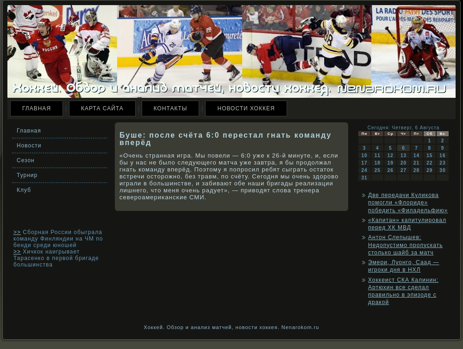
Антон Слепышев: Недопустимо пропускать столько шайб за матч (405, 245)
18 (378, 162)
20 (403, 162)
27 (403, 170)
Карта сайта (102, 108)
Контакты (171, 108)
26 (391, 170)
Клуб (24, 190)
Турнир (27, 175)
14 (416, 155)
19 (391, 162)
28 (416, 170)
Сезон (26, 160)
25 (378, 170)
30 (442, 170)
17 (365, 162)
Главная (36, 108)
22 (429, 162)
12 (391, 155)
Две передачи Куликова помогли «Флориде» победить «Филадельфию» (408, 203)
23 (442, 162)
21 (416, 162)
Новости (29, 145)
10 (365, 155)
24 (365, 170)
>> (17, 232)
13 (403, 155)
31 (365, 177)
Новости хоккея (246, 108)
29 (429, 170)
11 (378, 155)
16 (442, 155)
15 (429, 155)
